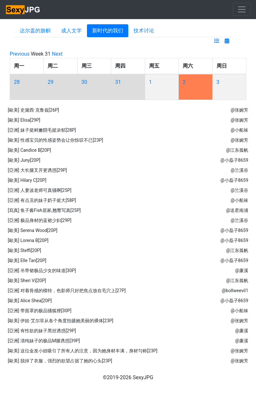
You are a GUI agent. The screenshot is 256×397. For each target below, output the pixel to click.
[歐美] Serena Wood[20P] (33, 230)
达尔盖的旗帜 (35, 31)
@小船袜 (239, 130)
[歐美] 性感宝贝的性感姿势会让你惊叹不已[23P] (55, 140)
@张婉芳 (239, 110)
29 (50, 82)
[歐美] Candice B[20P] (29, 150)
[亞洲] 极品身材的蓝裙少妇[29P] (39, 220)
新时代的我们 (107, 31)
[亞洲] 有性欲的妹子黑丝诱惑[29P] (42, 330)
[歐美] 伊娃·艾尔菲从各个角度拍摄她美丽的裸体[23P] (60, 320)
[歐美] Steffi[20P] (24, 250)
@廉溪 (241, 270)
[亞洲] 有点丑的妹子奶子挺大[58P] (42, 200)
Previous (20, 54)
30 (84, 82)
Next (57, 54)
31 (118, 82)
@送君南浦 (237, 210)
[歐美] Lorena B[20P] (28, 240)
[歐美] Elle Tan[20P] (27, 260)
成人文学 (71, 31)
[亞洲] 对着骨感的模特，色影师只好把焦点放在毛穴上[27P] (67, 290)
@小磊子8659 (234, 160)
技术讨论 (143, 31)
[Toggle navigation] (242, 9)
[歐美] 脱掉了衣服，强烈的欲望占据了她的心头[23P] (60, 360)
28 (17, 82)
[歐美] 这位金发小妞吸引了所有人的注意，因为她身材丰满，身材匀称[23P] (82, 350)
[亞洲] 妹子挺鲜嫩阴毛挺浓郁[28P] (42, 130)
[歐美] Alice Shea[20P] (30, 300)
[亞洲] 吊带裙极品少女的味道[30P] (42, 270)
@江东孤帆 (237, 150)
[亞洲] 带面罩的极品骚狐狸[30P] (39, 310)
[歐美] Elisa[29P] (24, 120)
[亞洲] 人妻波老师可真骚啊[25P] (39, 190)
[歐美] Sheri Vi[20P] (27, 280)
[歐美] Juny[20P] (24, 160)
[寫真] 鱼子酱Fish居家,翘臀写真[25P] (44, 210)
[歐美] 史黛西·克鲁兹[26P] (33, 110)
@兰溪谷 (239, 170)
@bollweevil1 (235, 290)
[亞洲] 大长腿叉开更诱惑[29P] (37, 170)
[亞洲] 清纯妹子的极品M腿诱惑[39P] (44, 340)
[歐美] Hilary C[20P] (27, 180)
